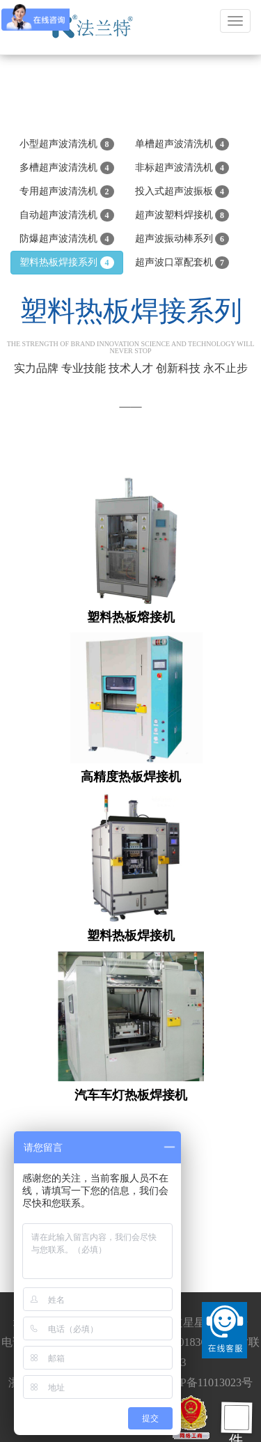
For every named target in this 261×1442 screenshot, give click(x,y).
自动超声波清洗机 (66, 215)
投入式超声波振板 (182, 191)
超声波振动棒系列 (182, 239)
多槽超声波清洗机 (66, 168)
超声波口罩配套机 (182, 262)
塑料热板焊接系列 (66, 262)
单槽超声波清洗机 (182, 144)
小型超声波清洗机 (66, 144)
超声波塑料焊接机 (182, 215)
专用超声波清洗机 (66, 191)
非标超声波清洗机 (182, 168)
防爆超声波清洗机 (66, 239)
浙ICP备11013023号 (205, 1382)
